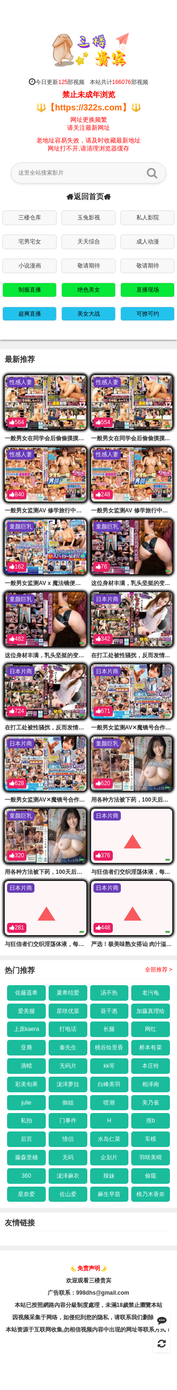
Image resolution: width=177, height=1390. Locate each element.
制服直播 (29, 289)
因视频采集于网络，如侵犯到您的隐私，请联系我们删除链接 (88, 1317)
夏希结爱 (68, 992)
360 (26, 1175)
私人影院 (147, 217)
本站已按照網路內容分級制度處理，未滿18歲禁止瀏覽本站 (88, 1305)
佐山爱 (67, 1194)
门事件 (67, 1120)
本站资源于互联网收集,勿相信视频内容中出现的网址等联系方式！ (88, 1329)
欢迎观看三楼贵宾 (88, 1280)
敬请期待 (88, 265)
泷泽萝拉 (68, 1084)
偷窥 (150, 1175)
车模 (150, 1139)
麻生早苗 (109, 1194)
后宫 (26, 1139)
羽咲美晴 (150, 1157)
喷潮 (109, 1102)
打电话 (67, 1029)
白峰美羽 (109, 1084)
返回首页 (89, 197)
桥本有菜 (150, 1047)
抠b (150, 1120)
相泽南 (150, 1084)
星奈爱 (26, 1194)
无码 (68, 1157)
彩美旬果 (26, 1084)
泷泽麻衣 (68, 1175)
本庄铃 (150, 1066)
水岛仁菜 (109, 1139)
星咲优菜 (68, 1011)
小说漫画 (29, 265)
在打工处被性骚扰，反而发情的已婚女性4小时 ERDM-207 (78, 727)
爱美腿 (26, 1011)
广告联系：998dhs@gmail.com (88, 1293)
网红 (150, 1029)
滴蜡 (26, 1066)
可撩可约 (147, 313)
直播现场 (147, 289)
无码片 (67, 1066)
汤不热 (109, 992)
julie (26, 1102)
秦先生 (67, 1047)
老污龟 (150, 992)
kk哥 (109, 1066)
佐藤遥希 (26, 992)
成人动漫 (147, 241)
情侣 (68, 1139)
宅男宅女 (29, 241)
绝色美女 (88, 289)
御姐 (68, 1102)
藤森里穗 (26, 1157)
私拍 (26, 1120)
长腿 (109, 1029)
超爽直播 (29, 313)
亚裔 (26, 1047)
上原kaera (26, 1029)
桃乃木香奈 (150, 1194)
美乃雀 (150, 1102)
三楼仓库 (29, 217)
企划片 (109, 1157)
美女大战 (88, 313)
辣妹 (109, 1175)
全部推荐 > (158, 969)
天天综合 (88, 241)
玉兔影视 (88, 217)
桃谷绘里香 (109, 1047)
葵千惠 (109, 1011)
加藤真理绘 (150, 1011)
